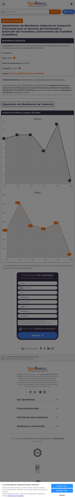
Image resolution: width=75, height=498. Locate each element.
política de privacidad (15, 496)
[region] (37, 490)
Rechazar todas (62, 490)
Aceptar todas (62, 486)
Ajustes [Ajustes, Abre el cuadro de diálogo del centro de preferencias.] (62, 495)
